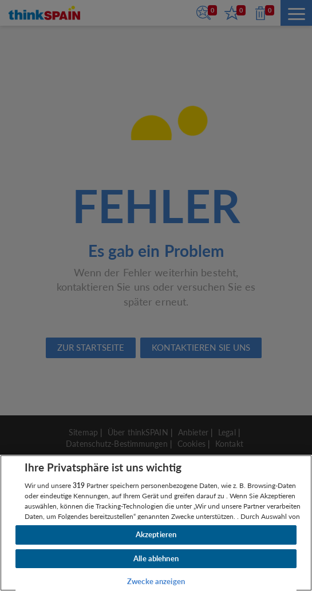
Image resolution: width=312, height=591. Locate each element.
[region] (156, 523)
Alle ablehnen (156, 558)
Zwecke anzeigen (156, 581)
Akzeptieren (156, 534)
